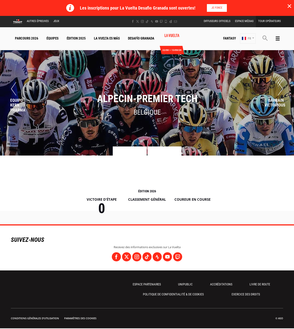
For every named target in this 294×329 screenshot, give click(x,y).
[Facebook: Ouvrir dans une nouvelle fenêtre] (132, 21)
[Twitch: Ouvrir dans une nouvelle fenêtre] (161, 21)
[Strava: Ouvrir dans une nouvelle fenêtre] (151, 21)
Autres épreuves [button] (38, 21)
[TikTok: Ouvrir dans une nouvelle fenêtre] (147, 21)
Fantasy (229, 38)
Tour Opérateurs (269, 21)
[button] (248, 38)
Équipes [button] (53, 38)
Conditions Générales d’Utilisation (35, 318)
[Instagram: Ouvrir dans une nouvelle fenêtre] (142, 21)
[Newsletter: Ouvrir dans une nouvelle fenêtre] (175, 21)
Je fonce (216, 7)
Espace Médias (244, 21)
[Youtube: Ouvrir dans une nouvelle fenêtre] (156, 21)
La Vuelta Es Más (107, 38)
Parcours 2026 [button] (26, 38)
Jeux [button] (56, 21)
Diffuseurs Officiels (217, 21)
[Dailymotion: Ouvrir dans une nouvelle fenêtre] (170, 21)
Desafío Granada (141, 38)
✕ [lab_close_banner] (289, 6)
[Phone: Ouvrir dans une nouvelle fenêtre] (166, 21)
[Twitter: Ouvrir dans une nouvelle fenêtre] (137, 21)
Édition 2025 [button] (76, 38)
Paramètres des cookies (80, 318)
